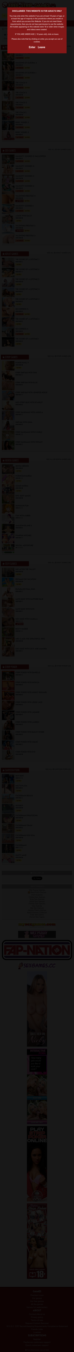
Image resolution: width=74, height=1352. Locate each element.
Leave (41, 47)
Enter (32, 47)
